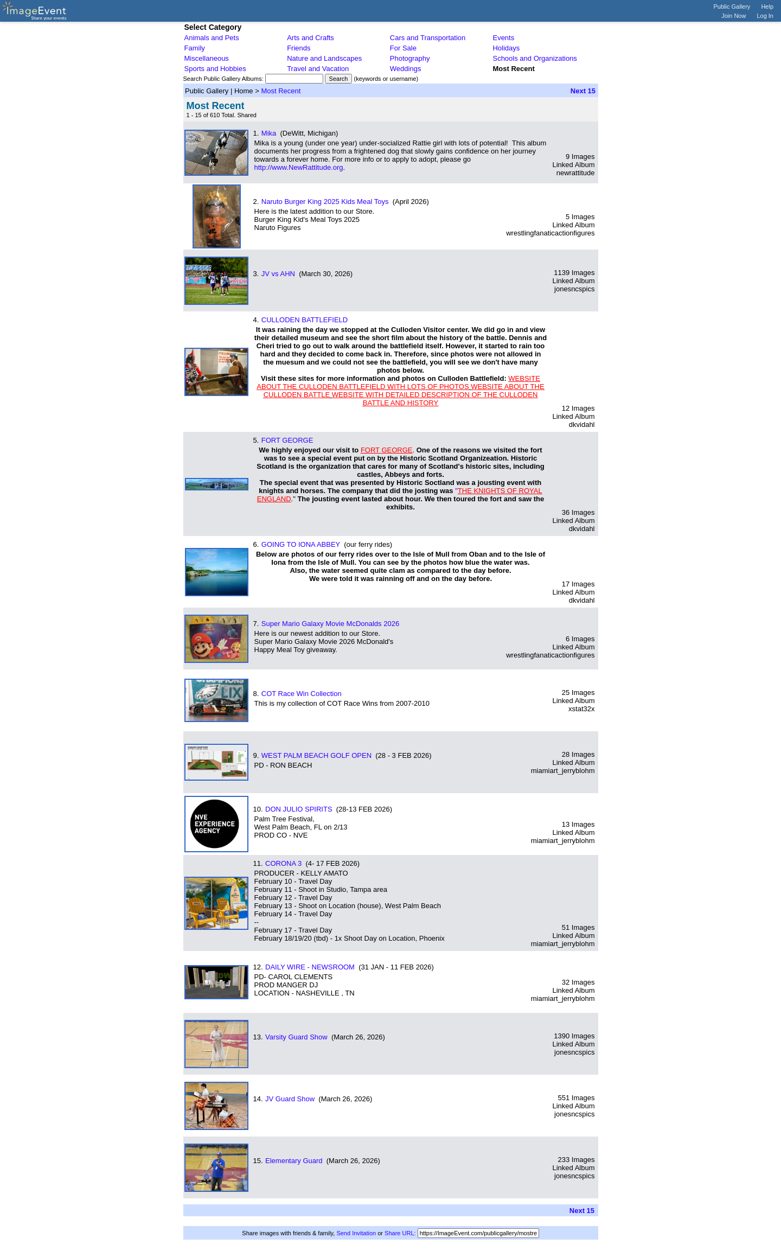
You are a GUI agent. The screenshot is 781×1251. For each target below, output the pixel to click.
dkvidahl (582, 424)
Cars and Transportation (427, 38)
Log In (765, 15)
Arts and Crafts (310, 38)
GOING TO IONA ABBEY (300, 544)
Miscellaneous (206, 58)
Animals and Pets (211, 38)
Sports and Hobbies (215, 69)
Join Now (733, 15)
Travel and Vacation (318, 69)
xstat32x (581, 709)
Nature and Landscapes (324, 58)
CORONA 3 (283, 863)
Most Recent (280, 91)
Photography (410, 58)
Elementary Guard (294, 1161)
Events (503, 38)
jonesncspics (574, 289)
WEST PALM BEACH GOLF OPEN (316, 755)
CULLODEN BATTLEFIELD (304, 320)
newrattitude (575, 173)
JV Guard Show (290, 1099)
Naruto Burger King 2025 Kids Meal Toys (325, 201)
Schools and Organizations (534, 58)
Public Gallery (732, 6)
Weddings (405, 69)
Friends (298, 48)
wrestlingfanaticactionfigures (550, 233)
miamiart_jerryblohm (563, 771)
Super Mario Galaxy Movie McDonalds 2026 (330, 624)
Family (194, 48)
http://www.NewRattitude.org (298, 167)
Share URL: (400, 1233)
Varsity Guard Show (296, 1037)
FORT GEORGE (287, 440)
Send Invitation (356, 1233)
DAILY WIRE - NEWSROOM (310, 967)
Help (767, 6)
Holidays (506, 48)
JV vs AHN (278, 274)
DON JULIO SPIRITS (298, 809)
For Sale (403, 48)
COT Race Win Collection (301, 694)
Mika (268, 133)
